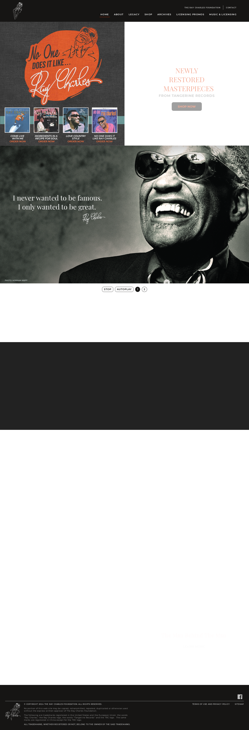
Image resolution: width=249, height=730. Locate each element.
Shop (148, 14)
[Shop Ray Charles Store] (187, 110)
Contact (231, 8)
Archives (164, 14)
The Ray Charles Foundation (202, 8)
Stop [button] (107, 289)
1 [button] (137, 289)
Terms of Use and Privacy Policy (211, 704)
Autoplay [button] (124, 289)
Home (104, 14)
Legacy (134, 14)
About (119, 14)
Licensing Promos (190, 14)
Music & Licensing (223, 14)
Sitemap (239, 704)
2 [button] (144, 289)
